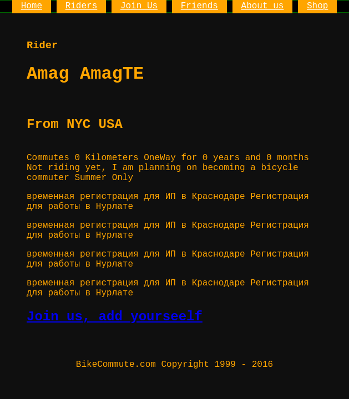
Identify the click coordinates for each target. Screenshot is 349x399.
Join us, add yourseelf (115, 316)
